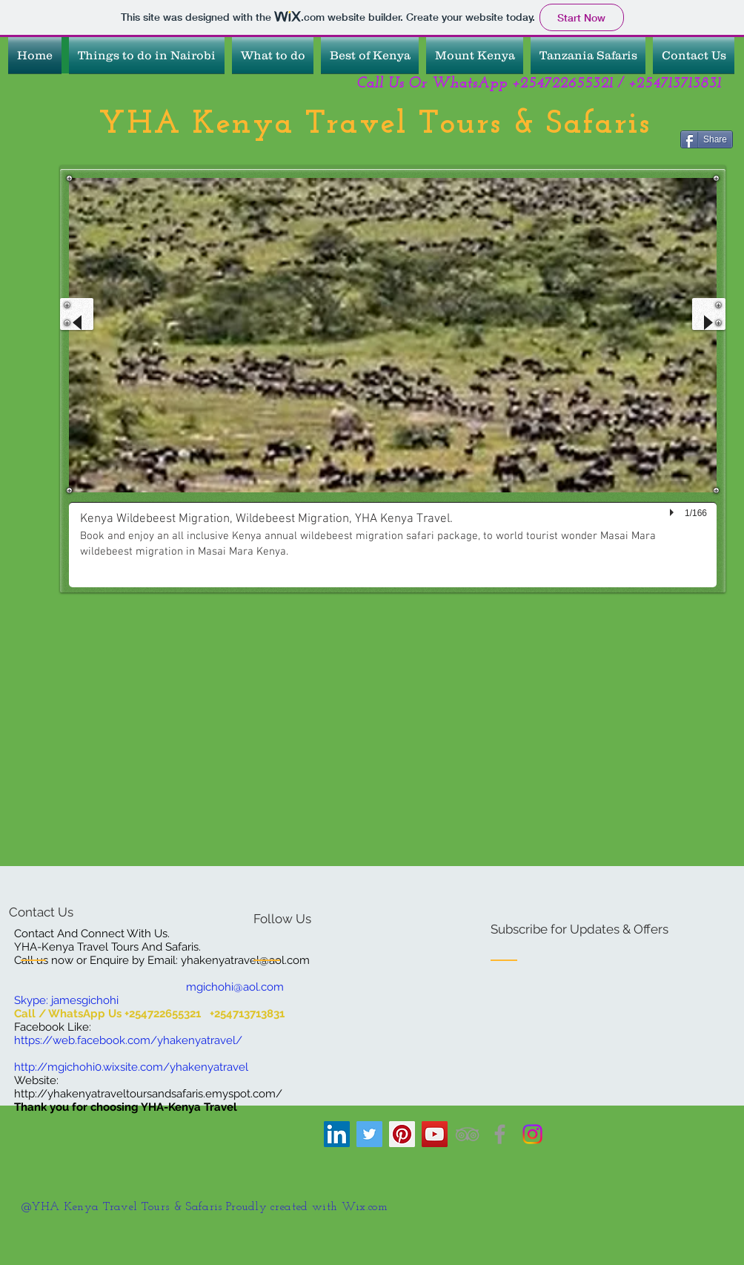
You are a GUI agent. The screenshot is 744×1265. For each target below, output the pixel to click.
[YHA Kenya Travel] (337, 1134)
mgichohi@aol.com (235, 987)
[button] (392, 382)
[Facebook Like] (100, 155)
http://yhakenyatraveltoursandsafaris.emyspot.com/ (148, 1093)
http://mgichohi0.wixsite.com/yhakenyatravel (131, 1067)
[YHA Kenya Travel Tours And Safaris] (435, 1134)
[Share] (706, 139)
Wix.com (367, 1207)
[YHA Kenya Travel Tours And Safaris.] (467, 1134)
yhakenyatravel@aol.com (245, 960)
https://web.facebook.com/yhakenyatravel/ (128, 1040)
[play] (673, 512)
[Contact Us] (65, 912)
